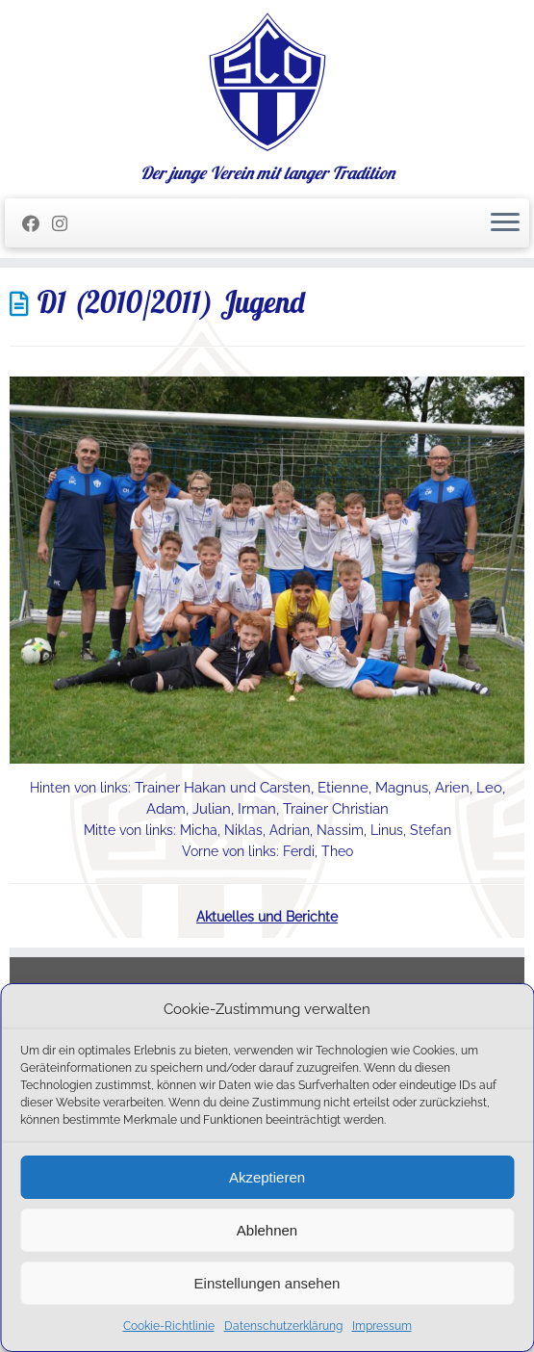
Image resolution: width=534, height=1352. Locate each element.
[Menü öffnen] (505, 223)
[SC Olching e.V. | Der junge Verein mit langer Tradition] (267, 82)
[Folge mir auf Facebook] (37, 224)
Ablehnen (267, 1230)
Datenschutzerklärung (283, 1326)
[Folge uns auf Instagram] (66, 224)
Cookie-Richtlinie (169, 1326)
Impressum (382, 1326)
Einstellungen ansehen (267, 1283)
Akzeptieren (267, 1177)
